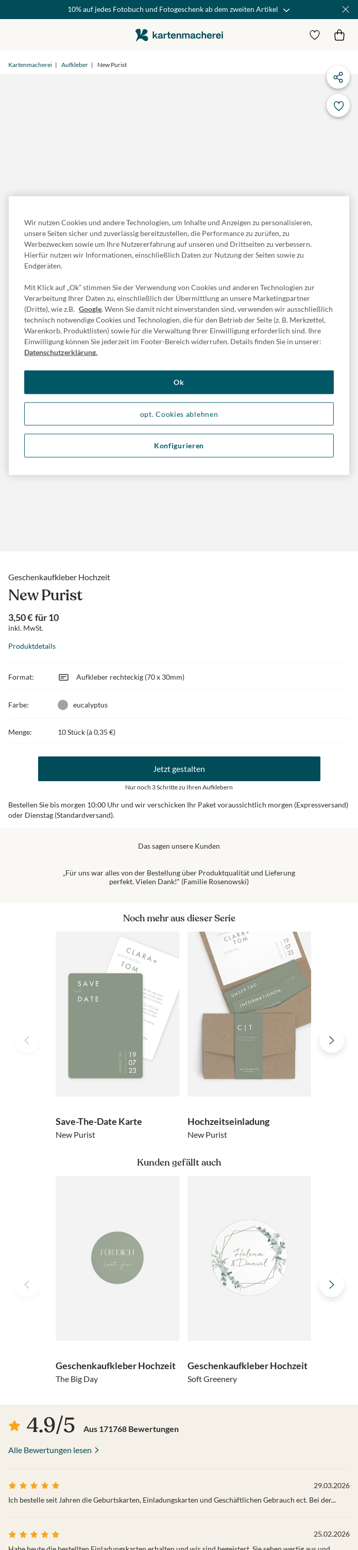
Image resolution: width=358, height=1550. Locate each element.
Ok (179, 382)
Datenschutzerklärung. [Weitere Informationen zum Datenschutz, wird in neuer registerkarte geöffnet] (60, 352)
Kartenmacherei (30, 65)
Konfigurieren (179, 445)
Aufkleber (74, 65)
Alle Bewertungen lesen (50, 1450)
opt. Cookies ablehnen (179, 413)
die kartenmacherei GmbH (179, 34)
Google (90, 309)
